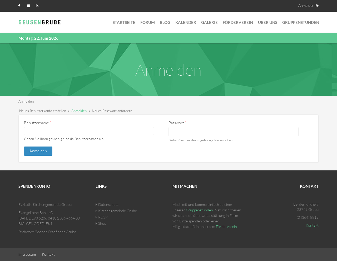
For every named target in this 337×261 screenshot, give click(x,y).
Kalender (185, 22)
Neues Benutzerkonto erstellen (42, 111)
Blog (165, 22)
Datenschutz (108, 204)
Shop (102, 223)
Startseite (124, 22)
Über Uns (267, 22)
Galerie (209, 22)
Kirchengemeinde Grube (117, 210)
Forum (147, 22)
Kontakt (312, 225)
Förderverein (238, 22)
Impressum (27, 254)
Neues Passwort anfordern (112, 111)
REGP (102, 217)
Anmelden (306, 5)
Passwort (177, 122)
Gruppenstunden (300, 22)
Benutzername (37, 122)
